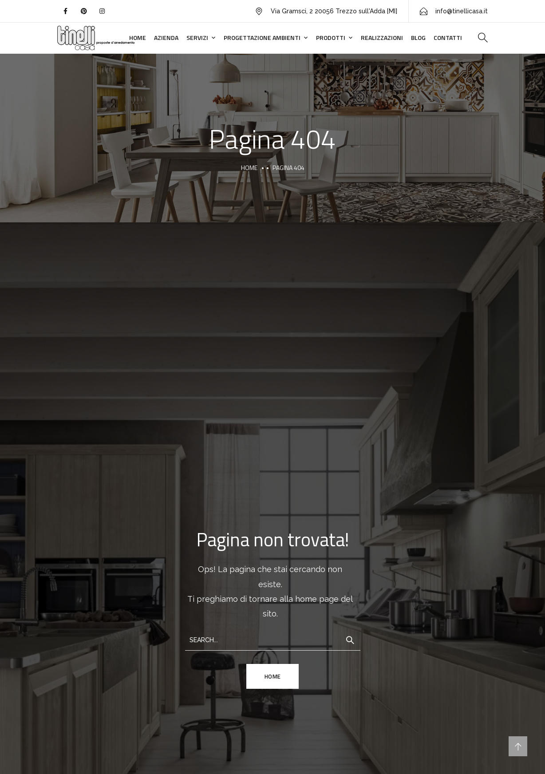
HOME (273, 676)
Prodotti (330, 37)
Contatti (448, 37)
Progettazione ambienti (262, 37)
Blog (418, 37)
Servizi (197, 37)
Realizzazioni (382, 37)
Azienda (166, 37)
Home (137, 37)
